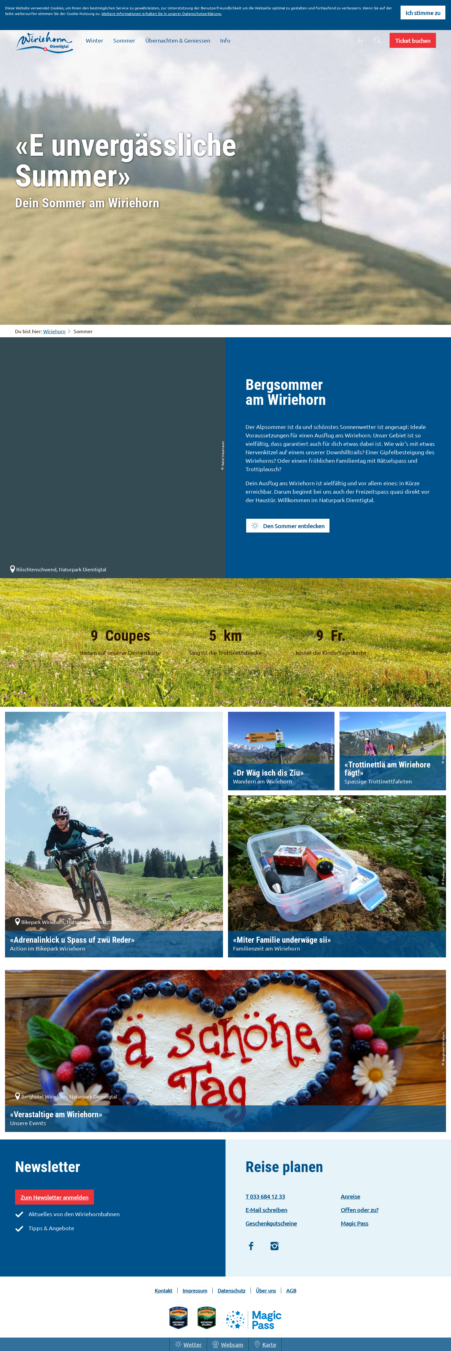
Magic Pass (354, 1223)
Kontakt (163, 1290)
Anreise (350, 1196)
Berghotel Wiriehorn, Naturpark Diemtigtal (65, 1096)
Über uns (266, 1290)
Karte (265, 1344)
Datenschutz (232, 1290)
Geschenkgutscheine (271, 1223)
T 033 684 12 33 (265, 1196)
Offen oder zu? (359, 1209)
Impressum (195, 1290)
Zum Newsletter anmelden (54, 1197)
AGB (291, 1290)
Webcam (227, 1344)
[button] (413, 40)
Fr (360, 40)
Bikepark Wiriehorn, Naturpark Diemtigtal (64, 921)
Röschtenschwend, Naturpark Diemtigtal (57, 569)
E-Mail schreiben (266, 1209)
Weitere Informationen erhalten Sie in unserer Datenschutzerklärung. (161, 13)
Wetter (188, 1344)
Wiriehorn (54, 331)
